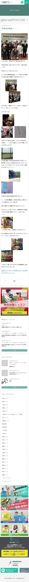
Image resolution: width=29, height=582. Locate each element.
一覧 (15, 350)
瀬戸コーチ (5, 471)
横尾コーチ (5, 446)
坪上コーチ (5, 417)
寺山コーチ (5, 440)
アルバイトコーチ (6, 481)
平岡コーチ (5, 449)
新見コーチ (5, 443)
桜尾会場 (4, 427)
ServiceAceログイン (24, 571)
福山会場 (4, 424)
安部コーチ (5, 455)
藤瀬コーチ (5, 459)
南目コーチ (5, 468)
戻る (14, 281)
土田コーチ (5, 452)
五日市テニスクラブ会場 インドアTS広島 (12, 414)
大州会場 (4, 430)
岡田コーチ (5, 465)
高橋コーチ (5, 408)
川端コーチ (5, 405)
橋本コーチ (5, 462)
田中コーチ (5, 401)
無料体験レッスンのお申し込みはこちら (14, 553)
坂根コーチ (5, 436)
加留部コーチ (5, 420)
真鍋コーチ (5, 475)
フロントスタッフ (6, 478)
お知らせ (4, 433)
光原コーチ (5, 411)
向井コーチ (5, 398)
